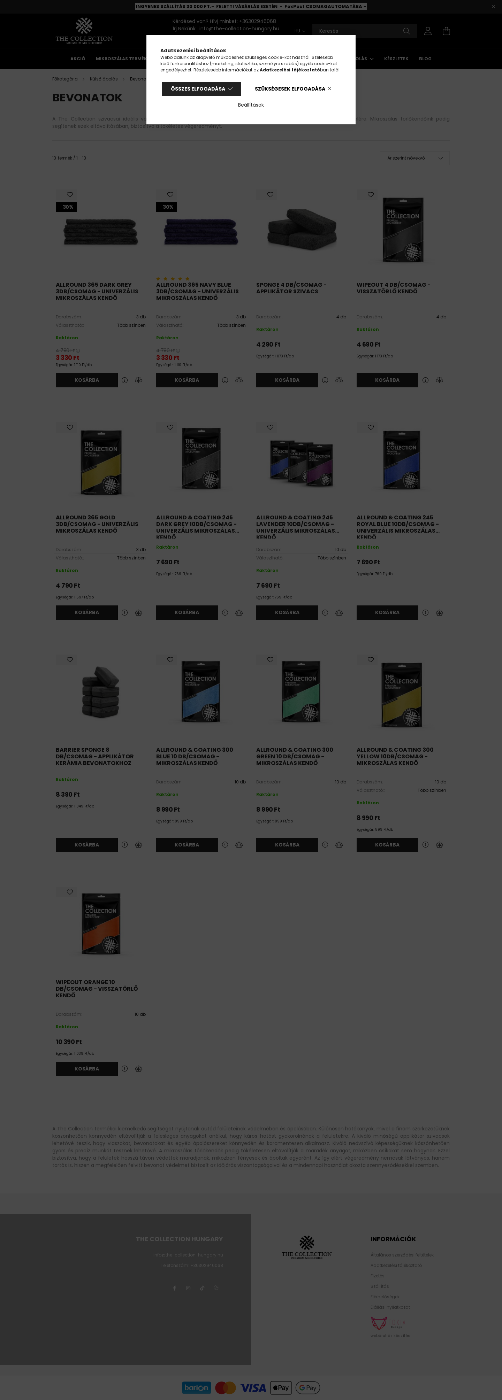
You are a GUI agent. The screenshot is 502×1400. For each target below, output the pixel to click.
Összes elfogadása (198, 88)
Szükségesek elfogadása (290, 88)
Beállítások (251, 104)
